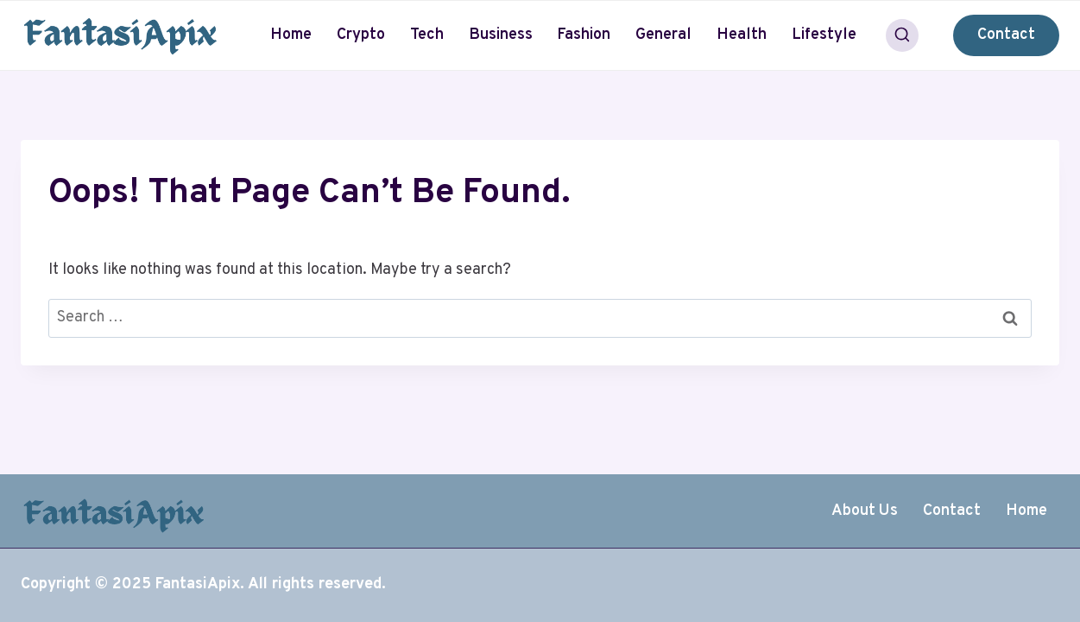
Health (742, 35)
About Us (864, 511)
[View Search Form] (902, 35)
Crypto (361, 35)
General (663, 35)
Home (291, 35)
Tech (427, 35)
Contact (1006, 35)
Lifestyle (824, 35)
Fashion (583, 35)
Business (501, 35)
